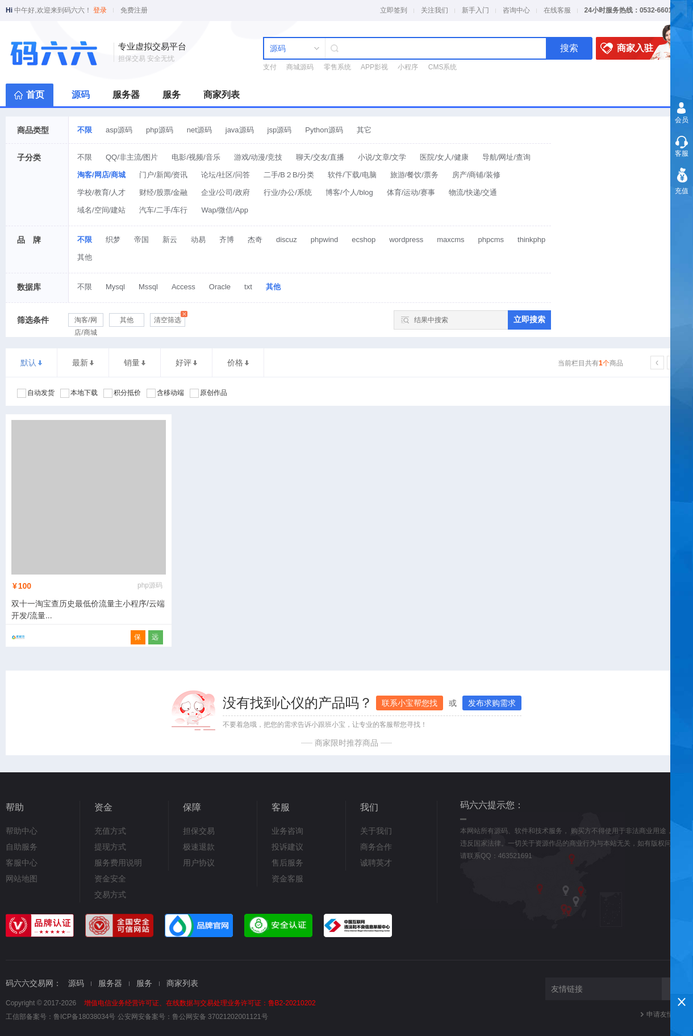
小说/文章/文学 (382, 157)
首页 (35, 94)
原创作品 (208, 393)
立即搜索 (529, 319)
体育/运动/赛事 (411, 192)
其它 (364, 130)
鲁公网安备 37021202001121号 (220, 1017)
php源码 (159, 130)
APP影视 (374, 67)
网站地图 (21, 878)
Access (183, 286)
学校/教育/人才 (101, 192)
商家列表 (221, 94)
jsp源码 (280, 130)
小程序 (408, 67)
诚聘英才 (376, 862)
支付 (270, 67)
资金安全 (110, 878)
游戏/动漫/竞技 (258, 157)
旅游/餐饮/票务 (414, 174)
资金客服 (287, 878)
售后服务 (287, 862)
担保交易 (199, 830)
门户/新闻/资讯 (163, 174)
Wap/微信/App (224, 210)
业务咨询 (287, 830)
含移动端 (165, 393)
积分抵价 (122, 393)
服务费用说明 (118, 862)
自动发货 (36, 393)
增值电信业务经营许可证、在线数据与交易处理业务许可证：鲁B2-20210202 (200, 1003)
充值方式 (110, 830)
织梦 (113, 239)
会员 (681, 120)
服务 (171, 94)
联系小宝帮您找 (409, 703)
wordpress (406, 239)
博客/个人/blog (349, 192)
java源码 (240, 130)
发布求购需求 (492, 703)
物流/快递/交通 (473, 192)
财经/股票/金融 (163, 192)
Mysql (115, 286)
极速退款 (199, 846)
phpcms (491, 239)
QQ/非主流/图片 (132, 157)
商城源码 (300, 67)
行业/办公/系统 (288, 192)
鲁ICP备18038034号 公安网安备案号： (112, 1017)
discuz (286, 239)
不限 (84, 130)
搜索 (569, 48)
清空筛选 (169, 318)
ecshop (363, 239)
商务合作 (376, 846)
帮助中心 (21, 830)
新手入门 (475, 10)
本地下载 (79, 393)
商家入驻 (636, 48)
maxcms (450, 239)
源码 (81, 94)
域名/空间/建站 (101, 210)
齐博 (226, 239)
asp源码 (119, 130)
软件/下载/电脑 (352, 174)
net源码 (199, 130)
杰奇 (255, 239)
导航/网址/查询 (506, 157)
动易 (198, 239)
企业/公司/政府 (225, 192)
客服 (681, 153)
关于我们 (376, 830)
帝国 (141, 239)
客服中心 (21, 862)
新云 (169, 239)
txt (248, 286)
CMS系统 (442, 67)
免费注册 (134, 10)
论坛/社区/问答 (225, 174)
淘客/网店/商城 (101, 174)
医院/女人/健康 (444, 157)
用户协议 (199, 862)
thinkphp (531, 239)
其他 (84, 257)
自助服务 (21, 846)
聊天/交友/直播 (320, 157)
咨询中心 (516, 10)
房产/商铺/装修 (476, 174)
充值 (681, 191)
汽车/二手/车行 (163, 210)
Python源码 (324, 130)
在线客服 (557, 10)
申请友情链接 (666, 1014)
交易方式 (110, 894)
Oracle (220, 286)
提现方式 (110, 846)
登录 (100, 10)
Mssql (148, 286)
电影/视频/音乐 (196, 157)
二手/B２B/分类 (289, 174)
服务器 (126, 94)
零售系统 (337, 67)
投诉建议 (287, 846)
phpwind (324, 239)
